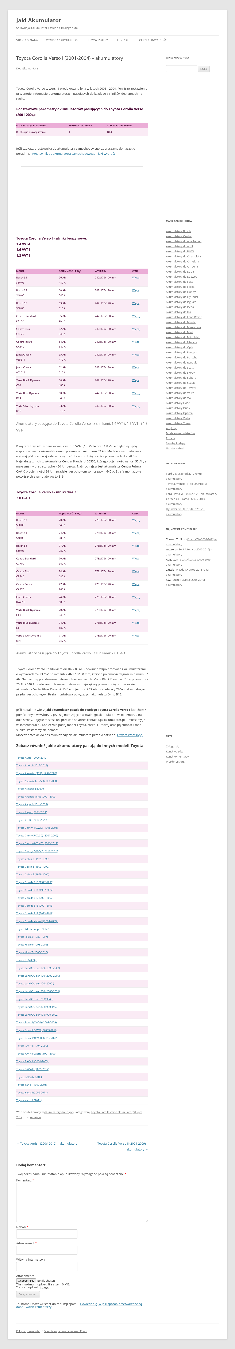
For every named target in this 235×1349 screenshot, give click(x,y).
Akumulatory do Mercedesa (183, 327)
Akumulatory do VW (178, 398)
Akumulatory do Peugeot (182, 352)
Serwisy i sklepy (97, 40)
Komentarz (25, 1180)
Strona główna (27, 40)
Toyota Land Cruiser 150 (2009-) (35, 983)
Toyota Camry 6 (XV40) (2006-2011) (37, 843)
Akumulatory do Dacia (180, 271)
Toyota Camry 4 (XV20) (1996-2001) (37, 828)
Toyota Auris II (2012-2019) (32, 765)
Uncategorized (175, 448)
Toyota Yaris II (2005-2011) (32, 1092)
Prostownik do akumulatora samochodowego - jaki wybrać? (73, 154)
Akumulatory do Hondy (181, 292)
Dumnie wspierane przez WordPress (65, 1331)
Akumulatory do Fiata (179, 282)
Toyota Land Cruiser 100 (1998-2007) (38, 968)
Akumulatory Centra (179, 236)
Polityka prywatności (152, 40)
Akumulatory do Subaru (181, 378)
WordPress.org (175, 761)
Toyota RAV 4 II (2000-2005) (32, 1061)
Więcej (136, 277)
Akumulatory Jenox (178, 408)
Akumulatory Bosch (178, 231)
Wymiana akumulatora (62, 40)
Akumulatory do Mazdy (181, 322)
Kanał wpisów (174, 751)
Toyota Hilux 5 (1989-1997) (32, 937)
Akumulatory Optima (179, 413)
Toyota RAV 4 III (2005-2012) (32, 1069)
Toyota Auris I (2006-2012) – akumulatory (46, 1143)
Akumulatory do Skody (180, 372)
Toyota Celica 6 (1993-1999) (32, 866)
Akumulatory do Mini (179, 332)
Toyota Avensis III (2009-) (31, 789)
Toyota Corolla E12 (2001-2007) (34, 898)
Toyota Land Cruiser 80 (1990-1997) (37, 1007)
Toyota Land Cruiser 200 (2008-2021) (38, 991)
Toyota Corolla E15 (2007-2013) (34, 905)
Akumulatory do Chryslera (182, 261)
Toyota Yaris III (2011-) (29, 1100)
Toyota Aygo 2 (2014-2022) (32, 804)
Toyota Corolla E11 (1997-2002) (34, 890)
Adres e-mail (26, 1243)
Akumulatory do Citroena (182, 266)
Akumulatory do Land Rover (183, 317)
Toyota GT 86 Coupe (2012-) (32, 929)
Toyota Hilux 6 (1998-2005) (32, 944)
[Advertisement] (82, 201)
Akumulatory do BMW (180, 251)
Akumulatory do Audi (179, 246)
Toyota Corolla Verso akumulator (111, 1112)
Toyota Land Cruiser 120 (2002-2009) (38, 975)
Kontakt (122, 40)
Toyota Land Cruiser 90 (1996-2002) (37, 1014)
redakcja (35, 1117)
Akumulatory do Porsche (181, 357)
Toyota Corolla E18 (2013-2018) (34, 913)
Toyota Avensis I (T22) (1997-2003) (36, 773)
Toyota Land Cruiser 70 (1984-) (34, 999)
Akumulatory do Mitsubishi (183, 337)
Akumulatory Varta (178, 418)
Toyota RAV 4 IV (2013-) (29, 1077)
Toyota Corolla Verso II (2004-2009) (37, 921)
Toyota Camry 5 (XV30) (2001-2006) (37, 835)
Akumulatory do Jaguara (181, 302)
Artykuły (171, 428)
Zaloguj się (172, 746)
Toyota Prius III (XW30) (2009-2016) (36, 1030)
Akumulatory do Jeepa (180, 307)
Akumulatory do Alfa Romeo (183, 241)
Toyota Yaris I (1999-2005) (31, 1085)
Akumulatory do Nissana (181, 342)
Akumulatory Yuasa (178, 423)
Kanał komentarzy (177, 756)
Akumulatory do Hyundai (182, 297)
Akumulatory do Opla (179, 347)
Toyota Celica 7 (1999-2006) (32, 874)
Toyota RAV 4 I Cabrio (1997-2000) (36, 1053)
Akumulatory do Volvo (180, 393)
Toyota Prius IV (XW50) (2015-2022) (37, 1038)
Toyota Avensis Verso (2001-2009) (36, 796)
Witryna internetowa (30, 1259)
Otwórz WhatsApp (130, 735)
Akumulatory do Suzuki (180, 383)
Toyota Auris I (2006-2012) (31, 757)
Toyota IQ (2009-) (26, 960)
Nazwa (22, 1227)
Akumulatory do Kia (178, 312)
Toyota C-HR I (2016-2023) (31, 820)
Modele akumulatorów (180, 433)
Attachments (25, 1276)
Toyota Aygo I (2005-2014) (31, 812)
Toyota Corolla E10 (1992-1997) (34, 882)
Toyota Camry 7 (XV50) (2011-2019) (37, 851)
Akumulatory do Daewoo (181, 276)
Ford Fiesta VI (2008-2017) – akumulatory (191, 494)
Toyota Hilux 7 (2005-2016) (32, 952)
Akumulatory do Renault (181, 362)
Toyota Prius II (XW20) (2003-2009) (36, 1022)
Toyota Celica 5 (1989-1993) (32, 859)
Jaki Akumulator (38, 20)
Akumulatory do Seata (180, 367)
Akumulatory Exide (178, 403)
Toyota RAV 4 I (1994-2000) (32, 1046)
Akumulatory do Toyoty (59, 1112)
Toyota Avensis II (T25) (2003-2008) (37, 781)
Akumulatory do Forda (180, 287)
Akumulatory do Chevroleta (183, 256)
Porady (170, 438)
